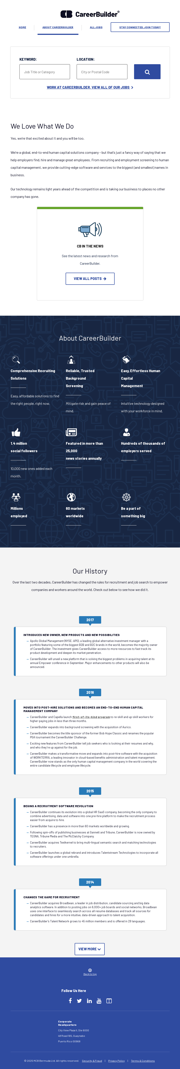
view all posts (90, 278)
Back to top (90, 972)
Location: (86, 59)
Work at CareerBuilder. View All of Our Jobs (90, 87)
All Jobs (96, 27)
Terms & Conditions (143, 1060)
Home (22, 27)
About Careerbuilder (57, 27)
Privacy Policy (116, 1060)
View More (89, 949)
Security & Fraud (92, 1060)
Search (147, 71)
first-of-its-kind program (91, 717)
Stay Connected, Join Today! (140, 27)
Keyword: (28, 59)
